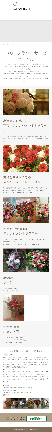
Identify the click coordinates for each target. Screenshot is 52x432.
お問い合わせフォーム (9, 395)
